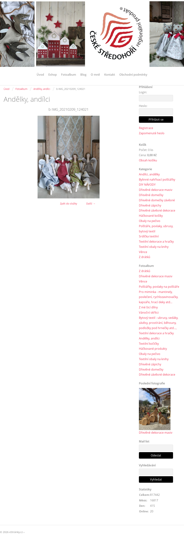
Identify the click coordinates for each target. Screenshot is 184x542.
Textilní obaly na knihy (154, 247)
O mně (95, 75)
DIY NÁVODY (147, 185)
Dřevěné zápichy (150, 205)
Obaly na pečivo (149, 221)
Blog (83, 75)
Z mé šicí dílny (148, 307)
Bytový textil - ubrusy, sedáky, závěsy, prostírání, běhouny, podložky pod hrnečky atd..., (158, 323)
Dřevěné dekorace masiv (155, 190)
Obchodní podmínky (133, 75)
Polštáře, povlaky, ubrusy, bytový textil (156, 228)
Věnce (143, 252)
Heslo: (143, 106)
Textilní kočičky (149, 344)
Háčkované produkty (153, 349)
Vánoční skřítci (149, 312)
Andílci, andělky (149, 174)
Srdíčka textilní (149, 236)
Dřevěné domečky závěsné (157, 200)
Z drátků (144, 257)
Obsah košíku (148, 160)
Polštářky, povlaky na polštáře (159, 287)
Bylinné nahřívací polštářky (157, 180)
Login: (143, 92)
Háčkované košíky (151, 216)
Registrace (146, 128)
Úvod (40, 75)
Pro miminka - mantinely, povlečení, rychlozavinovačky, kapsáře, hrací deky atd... (158, 297)
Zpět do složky (68, 203)
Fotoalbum (68, 75)
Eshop (52, 75)
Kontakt (109, 75)
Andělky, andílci (41, 89)
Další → (90, 203)
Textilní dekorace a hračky (156, 242)
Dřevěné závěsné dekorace (157, 210)
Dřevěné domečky (151, 195)
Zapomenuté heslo (151, 133)
